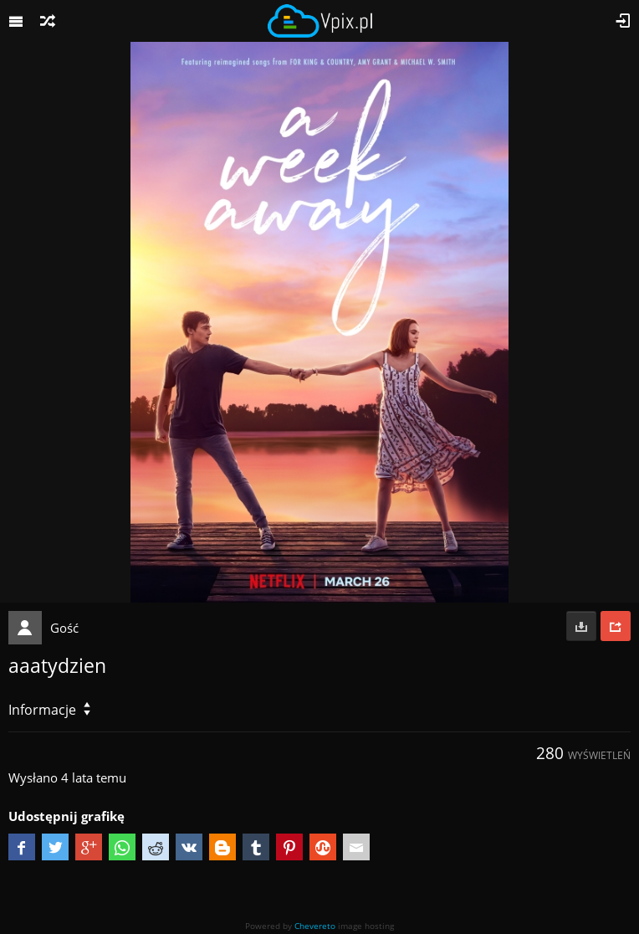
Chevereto (314, 925)
